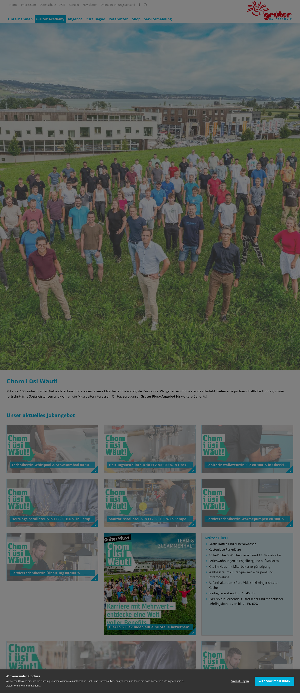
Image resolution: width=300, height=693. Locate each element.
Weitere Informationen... (27, 685)
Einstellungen (240, 681)
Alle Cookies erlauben (274, 681)
